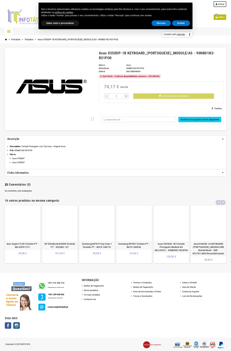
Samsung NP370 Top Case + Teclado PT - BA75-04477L (97, 245)
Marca (102, 65)
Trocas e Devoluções (142, 296)
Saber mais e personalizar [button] (60, 23)
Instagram (16, 325)
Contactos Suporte (190, 291)
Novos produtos (91, 290)
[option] (22, 234)
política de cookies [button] (64, 12)
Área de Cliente (189, 287)
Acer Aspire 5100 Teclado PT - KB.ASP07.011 (23, 245)
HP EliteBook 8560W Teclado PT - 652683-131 (59, 245)
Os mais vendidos (92, 295)
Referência (104, 68)
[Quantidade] (116, 96)
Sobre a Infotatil (189, 282)
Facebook (8, 325)
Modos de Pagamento (94, 286)
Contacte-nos (90, 299)
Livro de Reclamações (192, 296)
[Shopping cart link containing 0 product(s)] (220, 17)
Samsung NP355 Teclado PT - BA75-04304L (134, 245)
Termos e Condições (142, 282)
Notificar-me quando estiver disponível (200, 119)
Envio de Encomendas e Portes (147, 291)
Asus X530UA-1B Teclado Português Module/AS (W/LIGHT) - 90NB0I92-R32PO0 (171, 247)
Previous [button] (218, 199)
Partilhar (217, 108)
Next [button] (223, 199)
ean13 (102, 71)
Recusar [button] (161, 23)
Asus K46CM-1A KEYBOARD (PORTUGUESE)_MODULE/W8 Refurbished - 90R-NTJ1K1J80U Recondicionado (208, 249)
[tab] (115, 138)
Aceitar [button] (181, 23)
